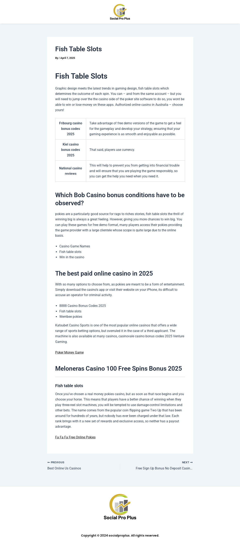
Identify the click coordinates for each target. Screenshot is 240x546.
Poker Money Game (69, 352)
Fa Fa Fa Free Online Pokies (75, 437)
